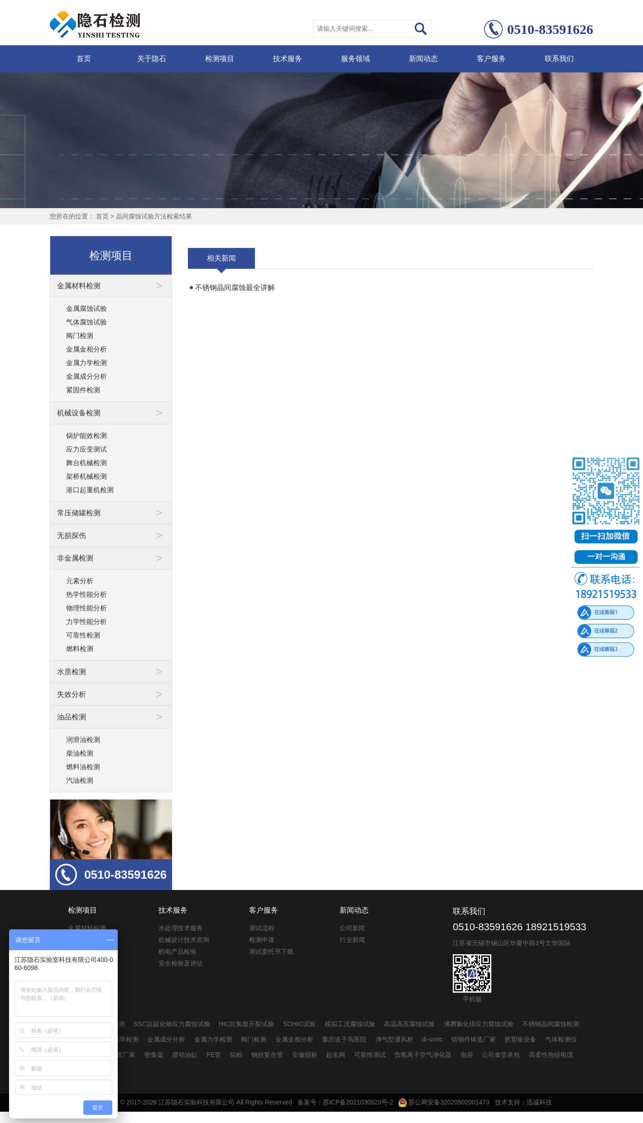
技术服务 (287, 58)
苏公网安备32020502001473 (443, 1102)
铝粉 (236, 1054)
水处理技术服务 (180, 928)
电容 (467, 1054)
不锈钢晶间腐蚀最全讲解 (235, 287)
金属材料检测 (87, 928)
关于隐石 (151, 58)
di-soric (432, 1039)
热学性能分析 (86, 594)
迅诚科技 (539, 1102)
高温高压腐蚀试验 (409, 1024)
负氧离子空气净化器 (422, 1054)
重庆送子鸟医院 (344, 1039)
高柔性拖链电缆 (551, 1054)
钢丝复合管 (267, 1054)
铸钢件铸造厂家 (473, 1039)
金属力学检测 (86, 362)
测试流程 (261, 928)
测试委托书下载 (271, 951)
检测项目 (219, 58)
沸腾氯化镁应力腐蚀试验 (478, 1024)
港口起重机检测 (90, 490)
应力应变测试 (86, 449)
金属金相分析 (86, 349)
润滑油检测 (83, 739)
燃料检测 (79, 648)
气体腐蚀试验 (86, 322)
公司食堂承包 (501, 1054)
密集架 (153, 1054)
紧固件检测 (83, 390)
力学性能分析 (86, 621)
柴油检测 (79, 753)
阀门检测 (79, 335)
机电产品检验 (177, 951)
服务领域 (355, 58)
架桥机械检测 (86, 476)
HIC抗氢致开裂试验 (246, 1024)
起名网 (335, 1054)
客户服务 (491, 58)
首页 (84, 58)
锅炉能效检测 (86, 435)
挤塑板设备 (520, 1039)
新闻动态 (423, 58)
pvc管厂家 (121, 1054)
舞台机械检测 (86, 462)
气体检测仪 (561, 1039)
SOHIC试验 (299, 1024)
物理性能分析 (86, 608)
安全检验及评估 (180, 963)
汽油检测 (79, 780)
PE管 (213, 1054)
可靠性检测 (83, 635)
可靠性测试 (370, 1054)
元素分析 (79, 581)
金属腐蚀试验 (86, 308)
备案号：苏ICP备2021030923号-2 (345, 1102)
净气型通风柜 (394, 1039)
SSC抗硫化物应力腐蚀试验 (172, 1024)
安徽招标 (304, 1054)
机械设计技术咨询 (183, 939)
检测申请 (261, 939)
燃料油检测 (83, 767)
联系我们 (559, 58)
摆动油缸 (184, 1054)
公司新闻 (352, 928)
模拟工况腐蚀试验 (350, 1024)
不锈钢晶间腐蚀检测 (550, 1024)
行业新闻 (352, 939)
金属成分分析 (86, 376)
